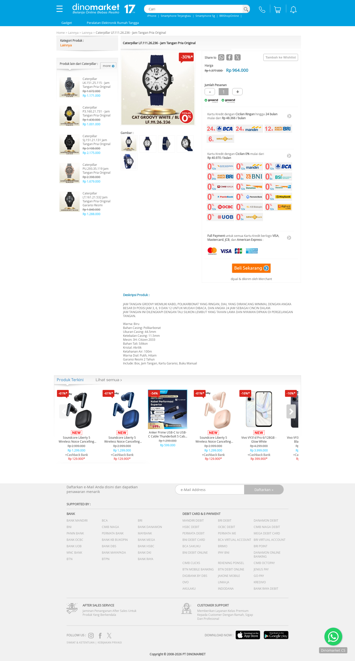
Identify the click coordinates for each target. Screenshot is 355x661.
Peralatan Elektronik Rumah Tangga (113, 22)
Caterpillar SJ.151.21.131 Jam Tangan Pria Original (96, 140)
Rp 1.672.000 (91, 91)
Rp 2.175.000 (91, 153)
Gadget (66, 22)
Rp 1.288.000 (91, 214)
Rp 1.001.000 (91, 124)
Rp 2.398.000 (91, 177)
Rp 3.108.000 (91, 148)
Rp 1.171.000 (91, 95)
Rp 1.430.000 (91, 120)
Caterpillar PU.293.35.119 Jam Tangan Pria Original (96, 168)
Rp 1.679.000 (91, 181)
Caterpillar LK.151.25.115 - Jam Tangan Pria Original (96, 83)
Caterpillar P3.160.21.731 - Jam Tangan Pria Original (96, 111)
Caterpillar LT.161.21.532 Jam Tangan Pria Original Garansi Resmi (96, 199)
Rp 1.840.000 (91, 209)
